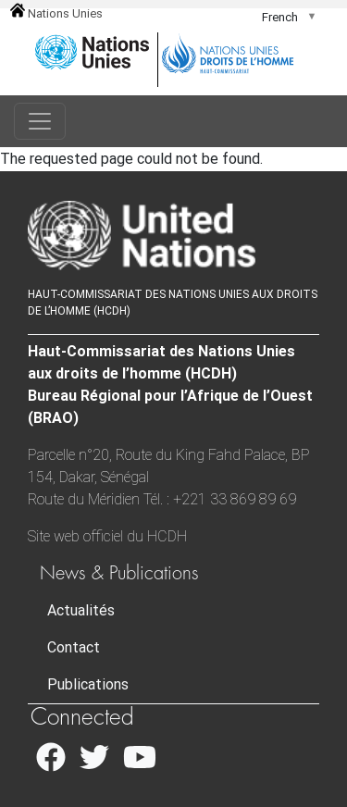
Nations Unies (56, 13)
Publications (88, 684)
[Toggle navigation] (40, 121)
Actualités (81, 610)
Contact (73, 647)
